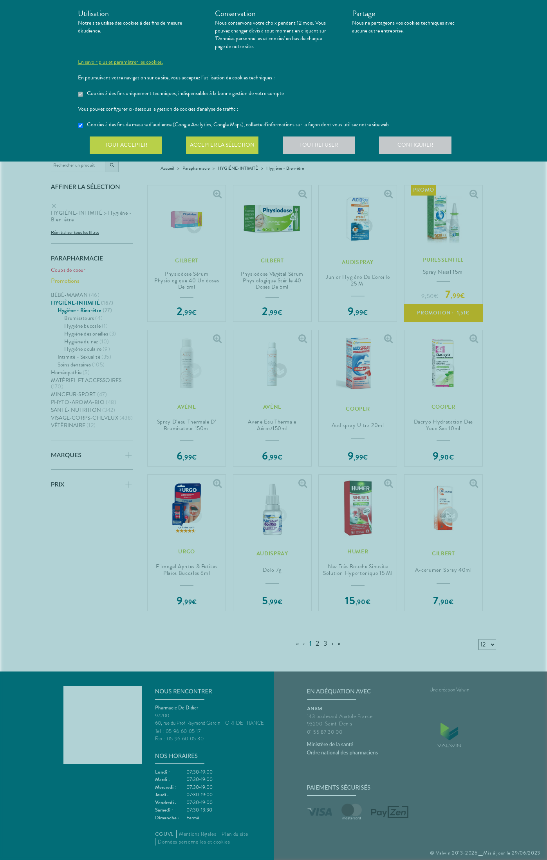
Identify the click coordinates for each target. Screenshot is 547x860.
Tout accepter (127, 146)
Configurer (420, 146)
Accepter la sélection (224, 146)
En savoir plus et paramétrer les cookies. (120, 62)
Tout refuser (322, 146)
